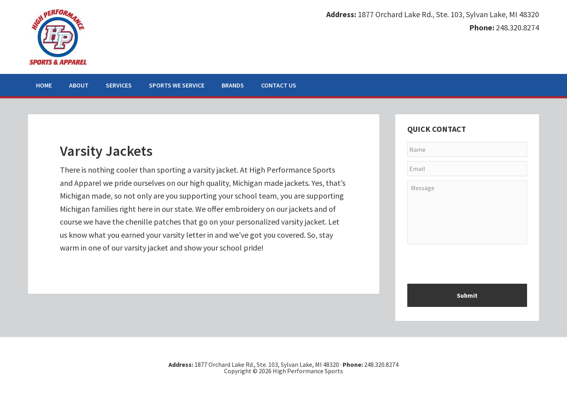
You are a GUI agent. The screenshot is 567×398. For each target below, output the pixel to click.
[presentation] (468, 266)
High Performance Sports (58, 37)
